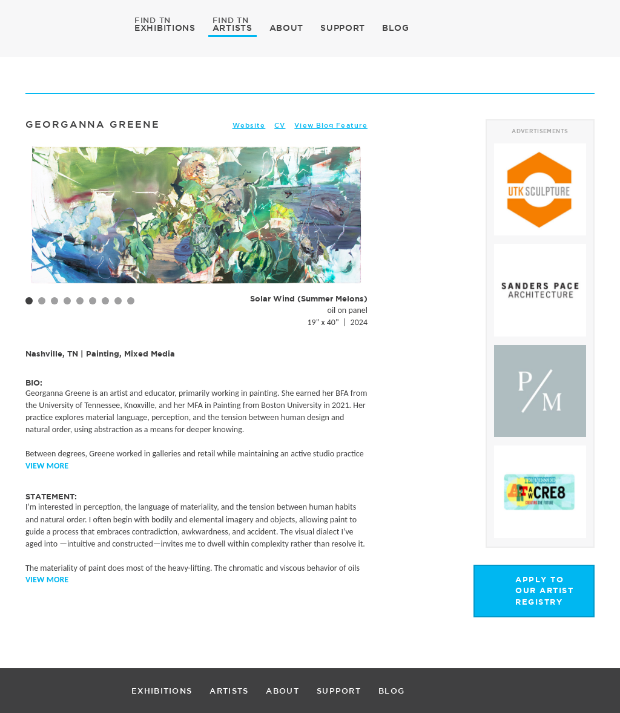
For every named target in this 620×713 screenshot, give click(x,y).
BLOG (395, 28)
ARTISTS (232, 27)
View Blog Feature (331, 125)
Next (351, 235)
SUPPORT (342, 28)
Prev (41, 235)
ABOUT (286, 28)
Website (249, 125)
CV (279, 125)
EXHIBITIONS (165, 27)
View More (46, 466)
